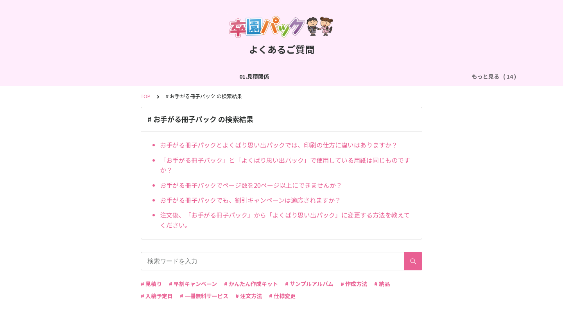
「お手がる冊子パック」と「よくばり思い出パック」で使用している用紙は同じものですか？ (285, 165)
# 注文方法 (248, 296)
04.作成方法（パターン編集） (279, 76)
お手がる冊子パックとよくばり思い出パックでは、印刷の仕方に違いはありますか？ (279, 144)
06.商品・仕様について (428, 76)
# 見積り (151, 284)
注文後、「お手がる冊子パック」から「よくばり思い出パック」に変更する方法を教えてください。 (285, 220)
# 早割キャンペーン (193, 284)
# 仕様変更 (282, 296)
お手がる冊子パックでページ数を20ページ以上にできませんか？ (251, 185)
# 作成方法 (354, 284)
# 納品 (382, 284)
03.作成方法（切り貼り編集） (194, 76)
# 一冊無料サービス (204, 296)
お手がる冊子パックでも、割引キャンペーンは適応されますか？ (250, 200)
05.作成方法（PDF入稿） (357, 76)
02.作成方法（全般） (121, 76)
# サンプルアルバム (309, 284)
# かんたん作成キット (251, 284)
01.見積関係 (69, 76)
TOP (146, 96)
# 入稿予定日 (157, 296)
